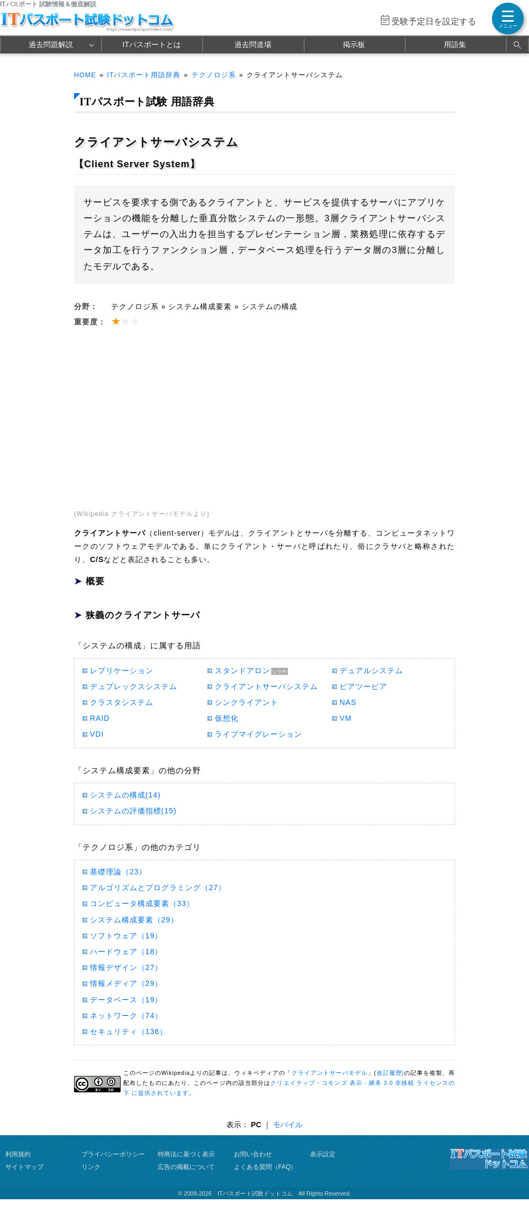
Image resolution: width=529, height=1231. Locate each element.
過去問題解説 (51, 44)
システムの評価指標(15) (133, 811)
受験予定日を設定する (433, 21)
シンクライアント (246, 702)
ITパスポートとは (152, 44)
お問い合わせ (253, 1154)
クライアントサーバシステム (266, 686)
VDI (97, 734)
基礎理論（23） (118, 871)
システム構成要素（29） (134, 920)
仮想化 (227, 718)
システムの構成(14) (125, 795)
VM (346, 718)
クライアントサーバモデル (329, 1073)
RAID (100, 718)
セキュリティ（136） (128, 1031)
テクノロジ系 (213, 75)
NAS (348, 702)
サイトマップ (24, 1167)
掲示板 (354, 44)
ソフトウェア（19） (126, 935)
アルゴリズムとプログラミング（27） (158, 887)
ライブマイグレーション (258, 734)
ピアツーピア (363, 686)
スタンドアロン (242, 670)
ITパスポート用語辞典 (143, 75)
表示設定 (322, 1154)
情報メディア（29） (126, 983)
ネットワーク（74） (126, 1015)
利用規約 (18, 1154)
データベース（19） (126, 999)
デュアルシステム (371, 670)
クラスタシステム (121, 702)
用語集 (455, 44)
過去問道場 (252, 44)
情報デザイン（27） (126, 967)
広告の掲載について (186, 1167)
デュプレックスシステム (133, 686)
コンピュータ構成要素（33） (142, 903)
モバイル (288, 1124)
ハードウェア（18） (126, 951)
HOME (85, 75)
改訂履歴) (390, 1073)
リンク (91, 1167)
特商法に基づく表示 (186, 1154)
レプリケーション (121, 670)
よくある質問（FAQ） (265, 1167)
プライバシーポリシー (113, 1154)
